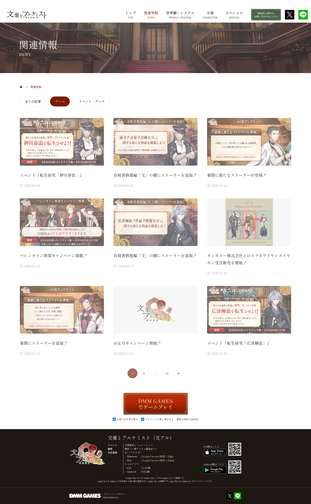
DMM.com (301, 3)
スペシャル (234, 13)
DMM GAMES (190, 419)
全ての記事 (33, 101)
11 (167, 376)
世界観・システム (180, 13)
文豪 (210, 13)
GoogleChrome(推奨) (153, 456)
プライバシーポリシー (115, 494)
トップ (130, 13)
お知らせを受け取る (129, 419)
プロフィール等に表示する (161, 419)
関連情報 (151, 13)
